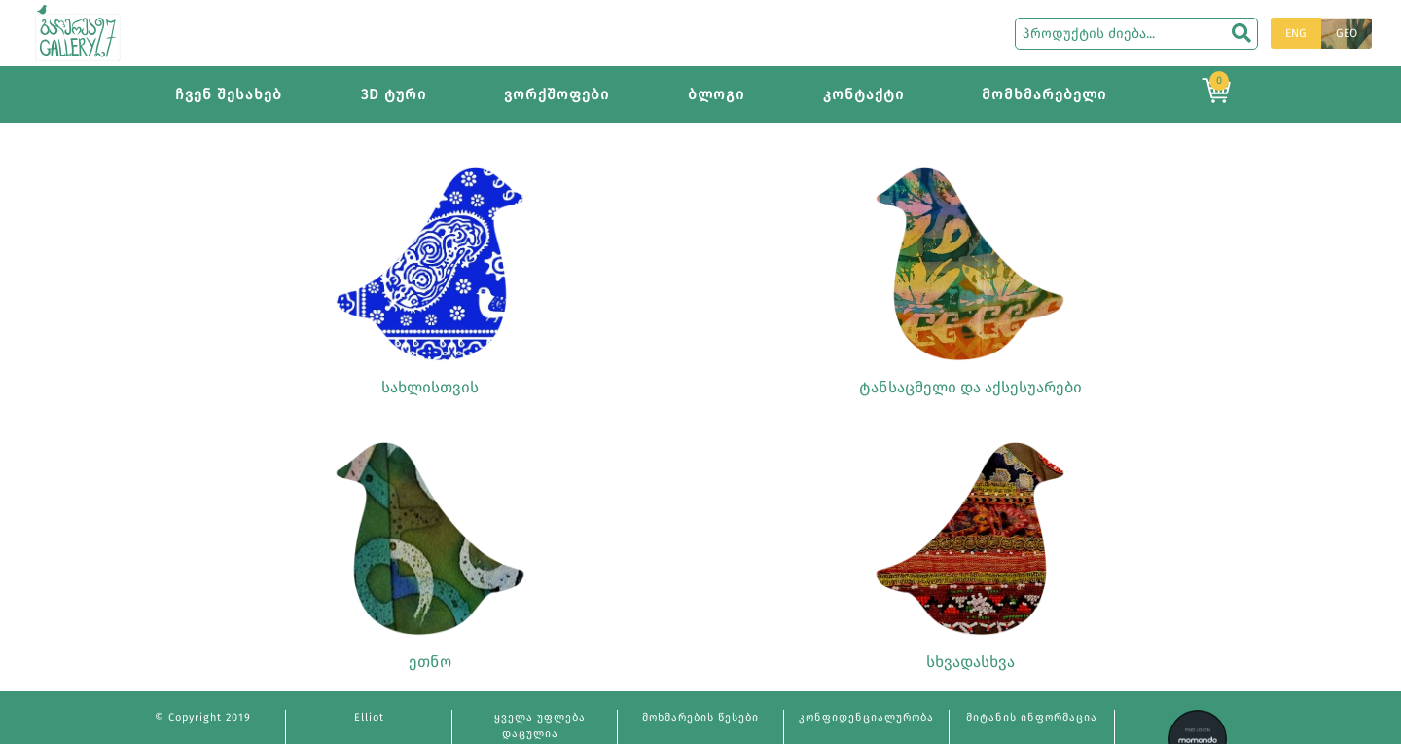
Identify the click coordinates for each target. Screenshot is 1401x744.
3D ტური (393, 94)
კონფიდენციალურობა (866, 717)
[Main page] (77, 31)
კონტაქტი (863, 94)
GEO (1346, 33)
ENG (1296, 33)
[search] (1241, 33)
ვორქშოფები (556, 94)
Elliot (369, 717)
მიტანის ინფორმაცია (1031, 717)
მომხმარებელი (1044, 94)
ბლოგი (716, 94)
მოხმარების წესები (700, 717)
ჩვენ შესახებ (228, 94)
